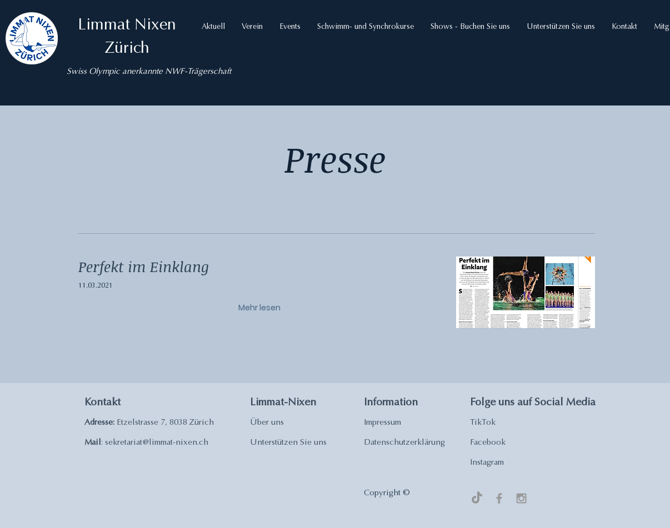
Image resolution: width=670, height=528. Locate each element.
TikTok (483, 423)
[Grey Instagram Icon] (521, 498)
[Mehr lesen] (261, 308)
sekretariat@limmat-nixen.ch (156, 443)
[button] (213, 27)
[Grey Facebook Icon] (499, 498)
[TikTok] (477, 498)
